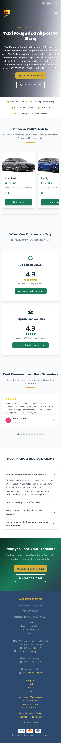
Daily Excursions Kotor (31, 716)
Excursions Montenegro (30, 696)
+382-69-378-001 (31, 662)
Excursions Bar (30, 700)
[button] (18, 434)
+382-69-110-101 (31, 648)
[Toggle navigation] (56, 13)
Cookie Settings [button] (30, 722)
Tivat (30, 684)
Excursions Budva (30, 703)
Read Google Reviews (30, 290)
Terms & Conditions (30, 626)
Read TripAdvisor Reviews (30, 345)
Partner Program (30, 629)
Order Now (18, 202)
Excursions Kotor (30, 707)
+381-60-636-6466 (32, 672)
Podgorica (30, 680)
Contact (30, 633)
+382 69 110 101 (30, 84)
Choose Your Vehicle (30, 75)
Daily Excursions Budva (30, 713)
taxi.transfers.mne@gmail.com (32, 651)
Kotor (30, 691)
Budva (30, 687)
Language (48, 3)
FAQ (30, 622)
